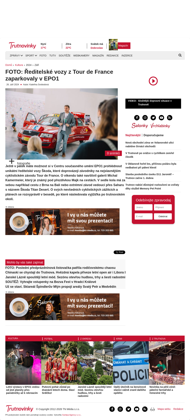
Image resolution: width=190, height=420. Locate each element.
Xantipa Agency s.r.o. (71, 415)
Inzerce (126, 55)
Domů (8, 65)
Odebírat (162, 216)
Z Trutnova (159, 339)
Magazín (123, 45)
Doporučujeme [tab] (154, 135)
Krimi (119, 339)
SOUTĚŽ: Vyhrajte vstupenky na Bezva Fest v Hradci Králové (50, 282)
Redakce (113, 55)
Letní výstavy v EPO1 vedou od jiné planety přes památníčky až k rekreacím (22, 389)
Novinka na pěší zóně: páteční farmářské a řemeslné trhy (163, 389)
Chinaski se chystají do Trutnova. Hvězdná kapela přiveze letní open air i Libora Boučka (65, 272)
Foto (43, 55)
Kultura (19, 65)
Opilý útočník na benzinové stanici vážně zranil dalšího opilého (130, 389)
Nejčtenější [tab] (132, 135)
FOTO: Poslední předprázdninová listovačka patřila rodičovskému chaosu (60, 268)
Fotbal (48, 339)
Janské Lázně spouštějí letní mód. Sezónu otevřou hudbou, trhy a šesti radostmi (65, 277)
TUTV (52, 55)
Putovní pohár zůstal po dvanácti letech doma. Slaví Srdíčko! (58, 389)
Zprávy (15, 55)
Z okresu (85, 339)
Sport (29, 55)
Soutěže (64, 55)
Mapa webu (164, 409)
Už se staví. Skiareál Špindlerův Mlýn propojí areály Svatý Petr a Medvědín (60, 286)
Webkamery (81, 55)
